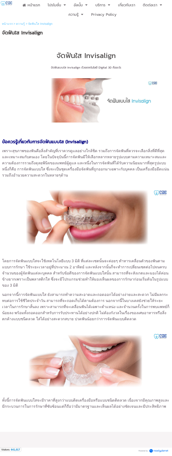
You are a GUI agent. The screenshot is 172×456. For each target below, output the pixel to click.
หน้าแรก (7, 23)
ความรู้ (20, 23)
